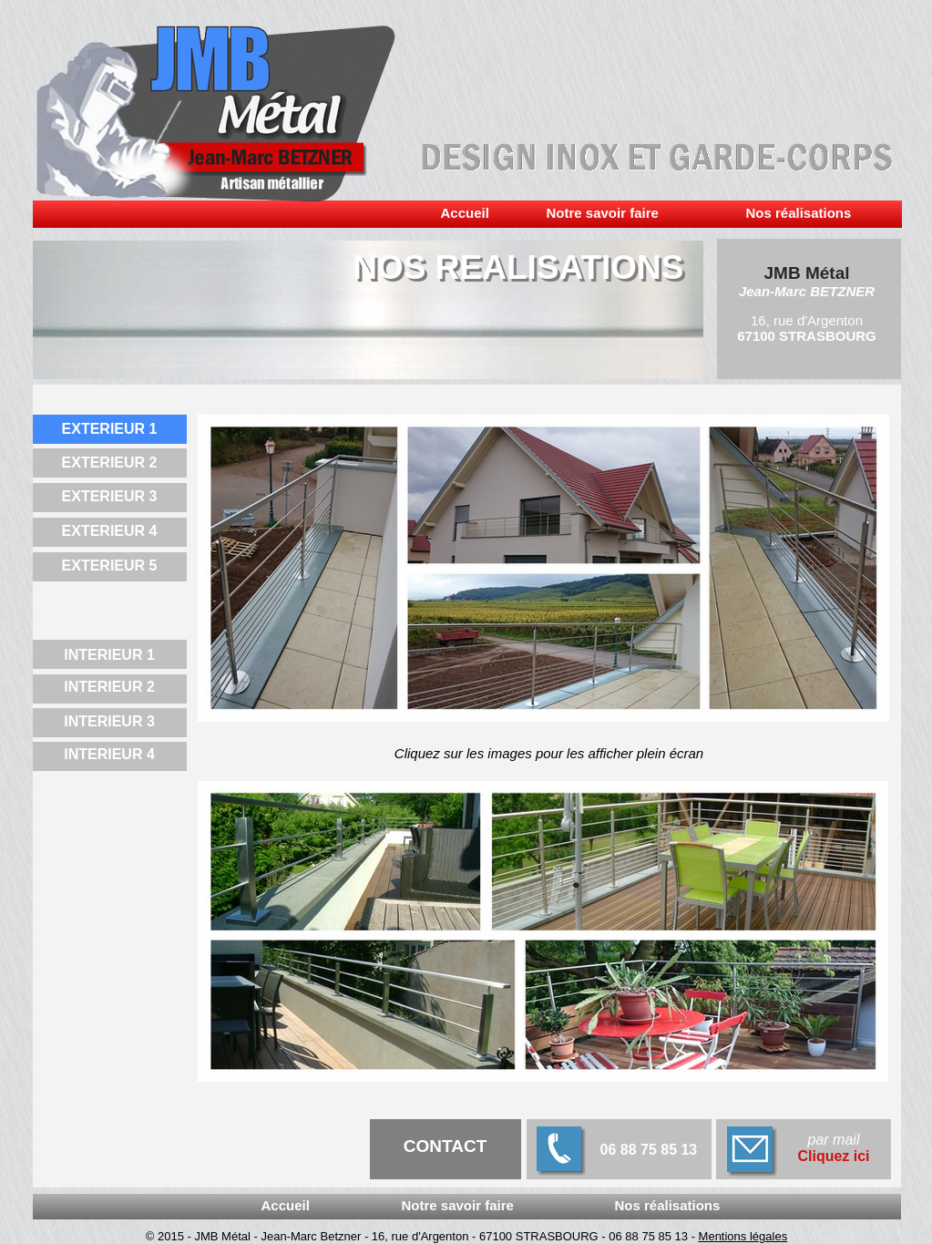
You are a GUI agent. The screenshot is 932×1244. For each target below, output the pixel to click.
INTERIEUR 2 (109, 686)
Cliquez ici (833, 1156)
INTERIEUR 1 (109, 655)
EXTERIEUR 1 (110, 429)
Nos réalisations (668, 1205)
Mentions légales (743, 1236)
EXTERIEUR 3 (110, 496)
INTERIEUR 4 (109, 754)
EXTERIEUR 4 (110, 531)
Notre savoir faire (603, 213)
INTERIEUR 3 (109, 721)
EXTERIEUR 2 (110, 462)
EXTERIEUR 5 (110, 565)
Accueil (465, 213)
